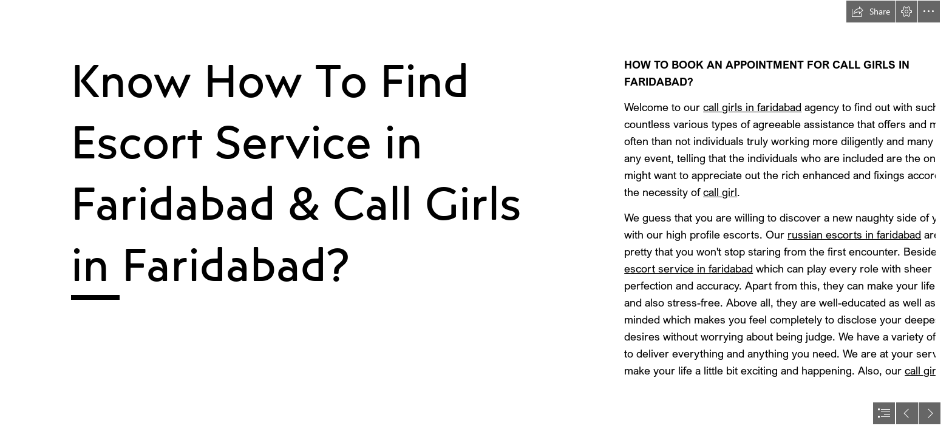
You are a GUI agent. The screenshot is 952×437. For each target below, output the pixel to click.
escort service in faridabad (688, 268)
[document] (476, 218)
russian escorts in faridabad (854, 234)
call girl (720, 191)
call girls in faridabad (752, 106)
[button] (870, 11)
